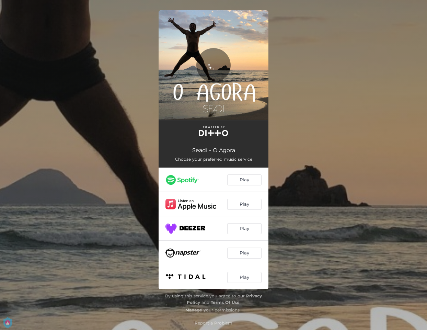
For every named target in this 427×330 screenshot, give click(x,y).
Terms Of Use (225, 302)
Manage (193, 309)
